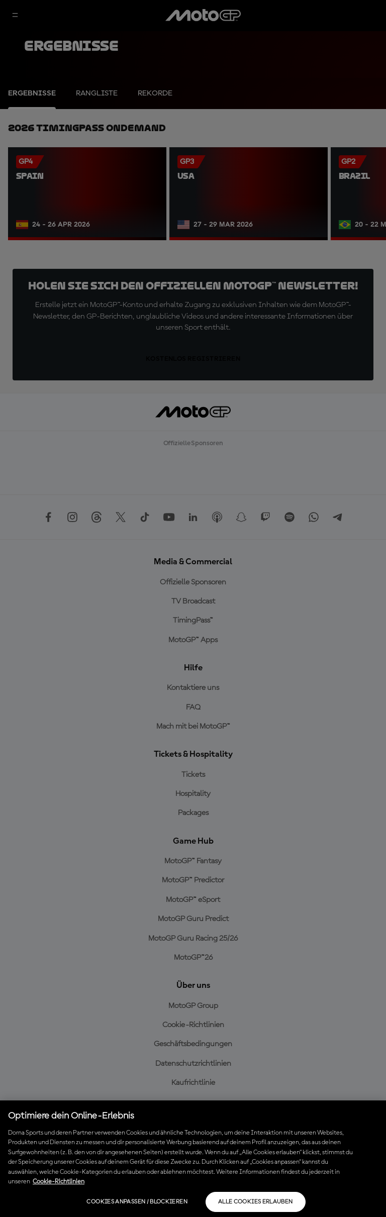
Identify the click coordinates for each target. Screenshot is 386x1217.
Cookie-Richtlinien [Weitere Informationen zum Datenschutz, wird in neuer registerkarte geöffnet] (58, 1181)
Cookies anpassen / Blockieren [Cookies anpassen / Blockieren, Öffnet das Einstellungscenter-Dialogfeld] (136, 1202)
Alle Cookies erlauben (255, 1202)
